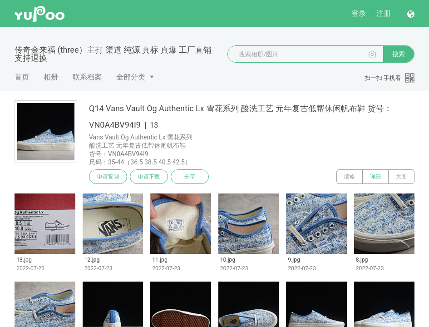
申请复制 (108, 176)
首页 (22, 77)
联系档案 (87, 77)
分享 (189, 176)
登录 (358, 13)
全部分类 (130, 77)
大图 (401, 176)
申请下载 (149, 176)
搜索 (398, 54)
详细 (375, 176)
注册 (383, 13)
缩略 (349, 176)
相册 (51, 77)
